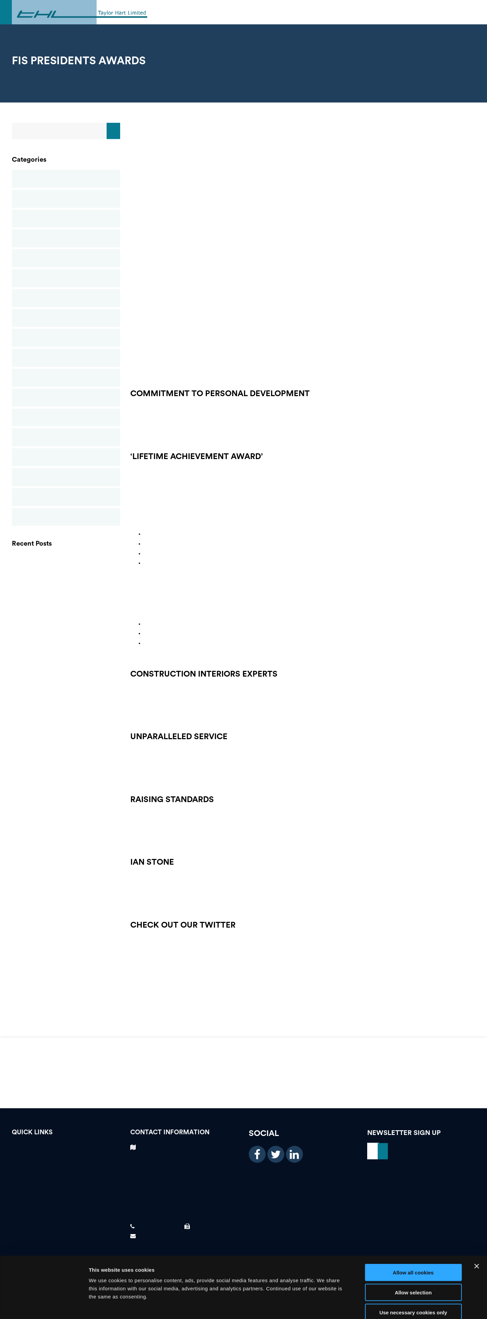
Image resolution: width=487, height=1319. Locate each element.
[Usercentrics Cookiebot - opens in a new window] (43, 1306)
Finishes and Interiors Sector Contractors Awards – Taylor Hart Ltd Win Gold (66, 607)
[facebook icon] (257, 1154)
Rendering (66, 418)
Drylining (66, 238)
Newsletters (66, 338)
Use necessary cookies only (413, 1276)
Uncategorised (66, 517)
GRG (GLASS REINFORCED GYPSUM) (66, 576)
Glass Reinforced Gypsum (66, 258)
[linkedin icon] (294, 1154)
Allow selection (413, 1256)
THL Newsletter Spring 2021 (66, 591)
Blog (66, 179)
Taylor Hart (66, 497)
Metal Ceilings (66, 278)
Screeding (66, 437)
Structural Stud (66, 457)
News (66, 318)
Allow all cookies (413, 1236)
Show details (355, 1306)
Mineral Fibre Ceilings (66, 298)
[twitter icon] (275, 1154)
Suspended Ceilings (66, 477)
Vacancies (66, 1149)
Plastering (66, 398)
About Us (66, 1196)
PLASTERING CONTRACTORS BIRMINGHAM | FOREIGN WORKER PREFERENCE (66, 561)
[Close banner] (476, 1229)
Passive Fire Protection (66, 378)
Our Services (66, 1184)
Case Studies (66, 199)
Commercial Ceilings (66, 219)
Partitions (66, 358)
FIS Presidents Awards (66, 622)
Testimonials (66, 1161)
